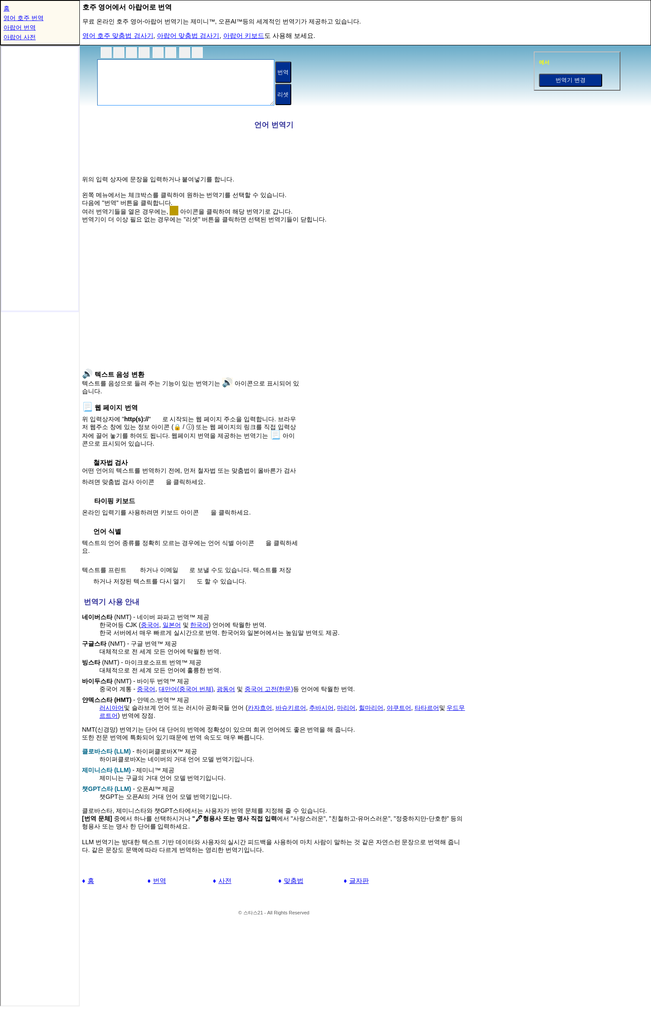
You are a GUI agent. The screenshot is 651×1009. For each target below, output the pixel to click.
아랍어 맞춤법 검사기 (188, 35)
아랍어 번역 (19, 27)
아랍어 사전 (19, 37)
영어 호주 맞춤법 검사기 (117, 35)
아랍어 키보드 (243, 35)
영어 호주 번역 (23, 17)
